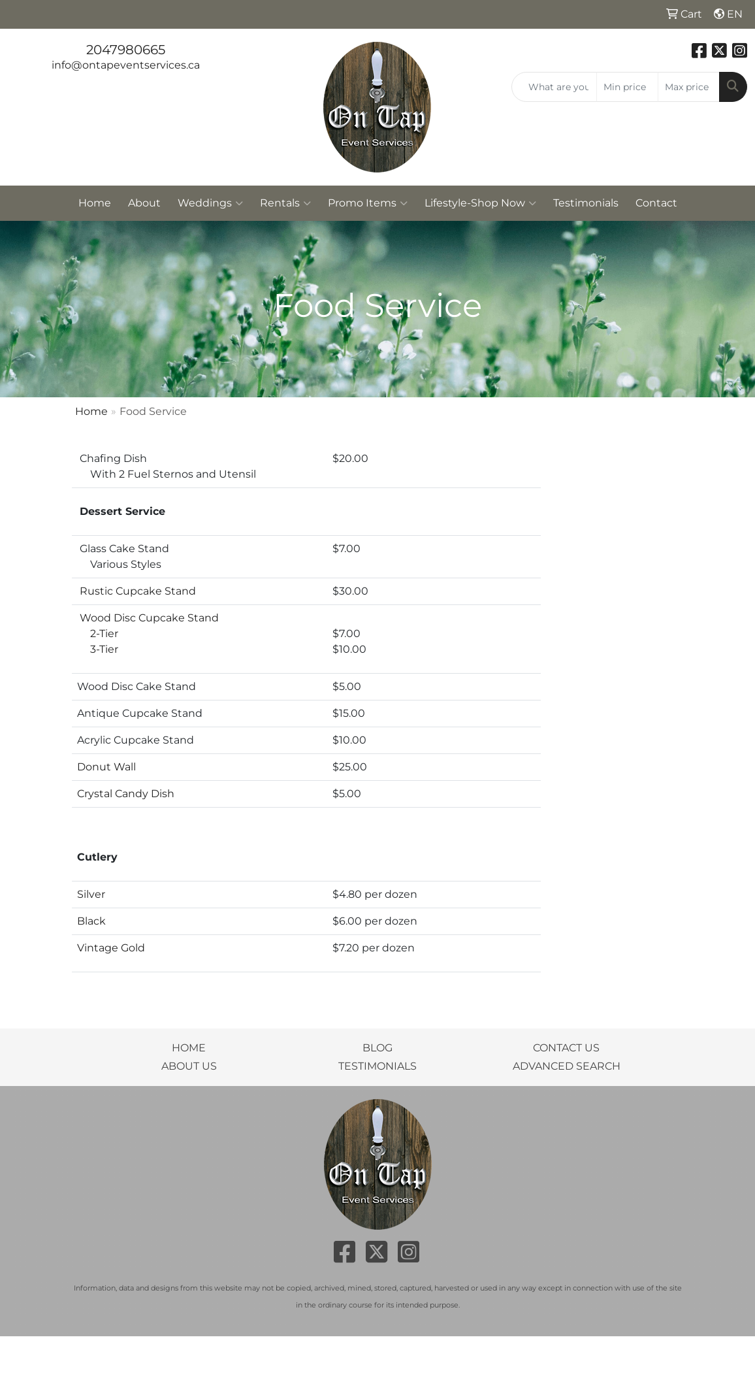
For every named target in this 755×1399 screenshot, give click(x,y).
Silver (91, 894)
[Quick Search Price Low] (627, 87)
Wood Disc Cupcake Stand (149, 618)
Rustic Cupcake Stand (138, 591)
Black (91, 921)
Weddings (210, 203)
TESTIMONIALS (377, 1066)
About (144, 203)
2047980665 (125, 50)
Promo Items (368, 203)
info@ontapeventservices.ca (126, 65)
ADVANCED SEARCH (566, 1066)
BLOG (377, 1048)
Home (94, 203)
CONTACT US (566, 1048)
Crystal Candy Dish (125, 793)
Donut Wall (106, 767)
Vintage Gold (111, 948)
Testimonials (585, 203)
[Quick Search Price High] (689, 87)
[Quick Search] (554, 87)
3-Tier (97, 649)
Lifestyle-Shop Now (480, 203)
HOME (189, 1048)
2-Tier (97, 633)
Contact (656, 203)
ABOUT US (189, 1066)
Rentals (285, 203)
